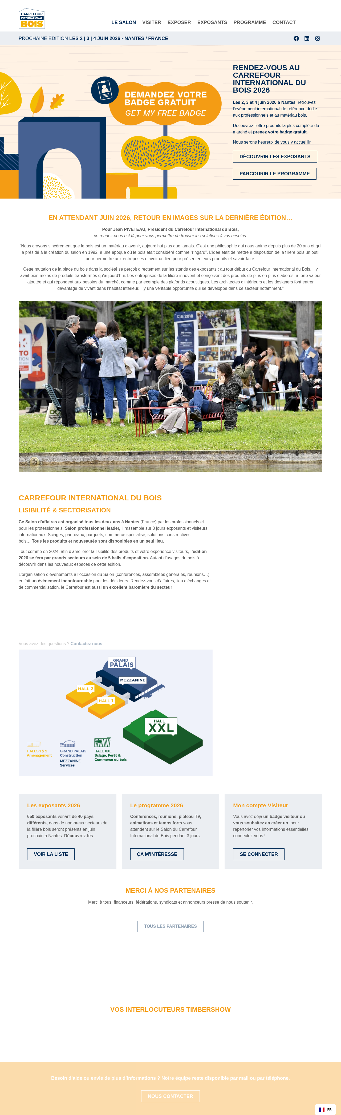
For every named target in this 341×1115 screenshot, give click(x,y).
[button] (170, 386)
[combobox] (325, 1109)
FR (325, 1109)
